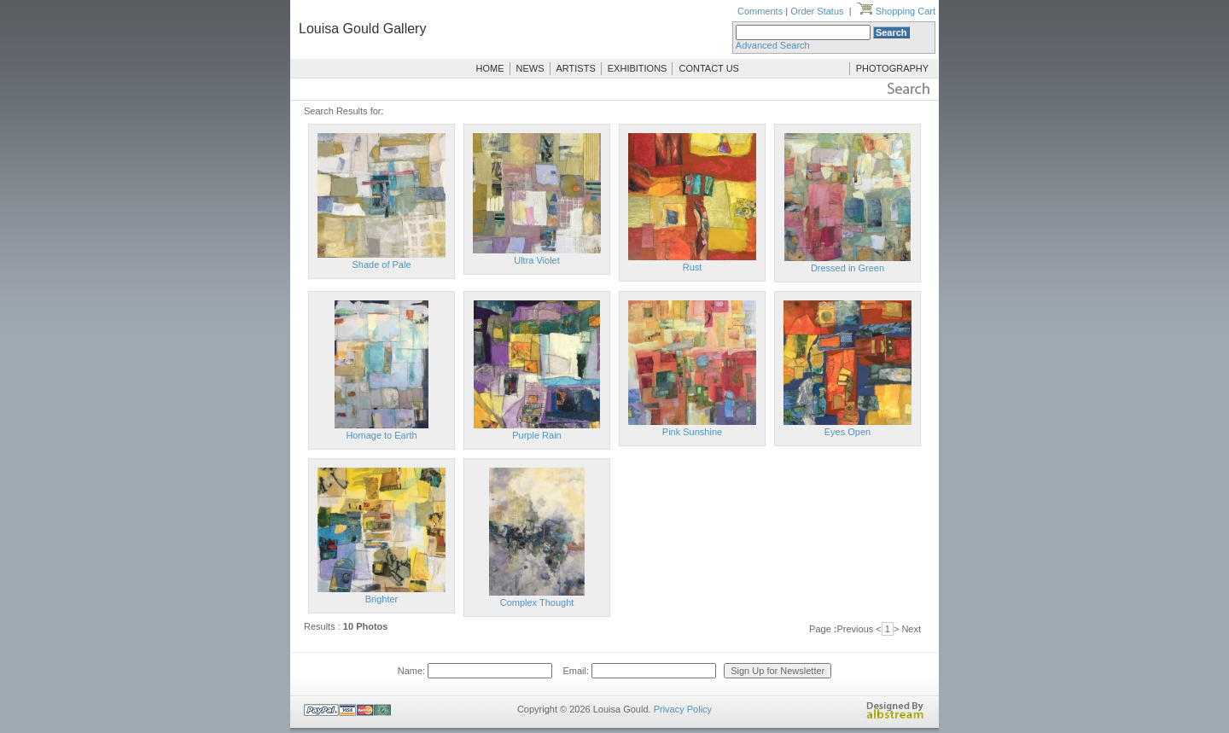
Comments (760, 11)
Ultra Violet (537, 260)
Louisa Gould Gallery (362, 28)
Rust (692, 267)
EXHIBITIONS (637, 68)
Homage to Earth (381, 435)
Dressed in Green (847, 268)
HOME (490, 68)
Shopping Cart (896, 11)
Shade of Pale (381, 264)
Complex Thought (537, 602)
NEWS (530, 68)
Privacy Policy (683, 709)
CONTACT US (709, 68)
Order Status (816, 11)
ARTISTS (576, 68)
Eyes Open (847, 432)
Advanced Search (773, 45)
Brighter (382, 599)
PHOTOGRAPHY (892, 68)
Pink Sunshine (692, 432)
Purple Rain (536, 435)
